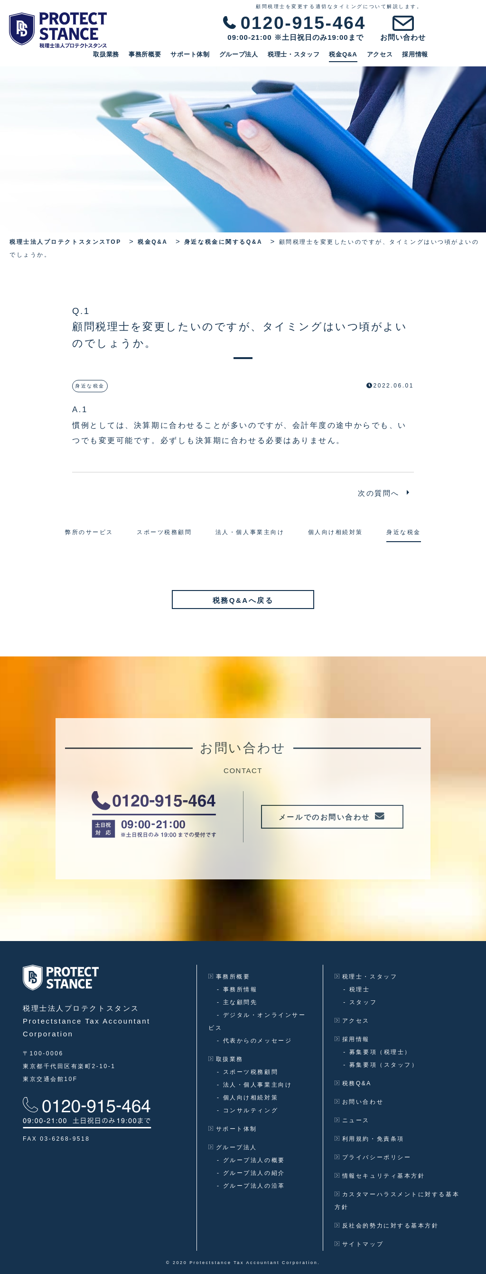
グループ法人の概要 (251, 1159)
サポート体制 (238, 57)
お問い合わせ (359, 1101)
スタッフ (360, 1001)
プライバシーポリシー (373, 1157)
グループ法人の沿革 (251, 1185)
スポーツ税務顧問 (247, 1071)
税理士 (356, 989)
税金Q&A (391, 57)
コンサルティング (247, 1110)
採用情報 (463, 57)
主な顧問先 (237, 1001)
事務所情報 (237, 989)
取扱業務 (154, 57)
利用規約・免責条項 (369, 1138)
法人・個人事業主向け (254, 1084)
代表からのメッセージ (254, 1040)
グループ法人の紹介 (251, 1172)
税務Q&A (353, 1083)
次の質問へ (379, 493)
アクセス (428, 57)
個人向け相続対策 (247, 1097)
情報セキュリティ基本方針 (380, 1175)
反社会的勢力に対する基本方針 (387, 1225)
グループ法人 (287, 57)
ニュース (352, 1120)
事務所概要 (193, 57)
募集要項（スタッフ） (380, 1064)
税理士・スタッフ (342, 57)
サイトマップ (359, 1243)
